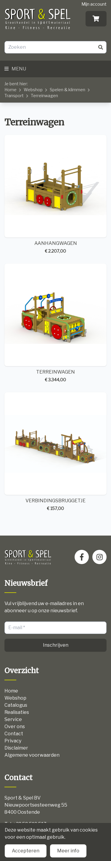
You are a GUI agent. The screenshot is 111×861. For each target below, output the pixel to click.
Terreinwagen (44, 95)
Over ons (14, 726)
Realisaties (16, 712)
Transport (14, 95)
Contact (13, 733)
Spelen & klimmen (67, 89)
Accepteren (25, 851)
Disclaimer (16, 748)
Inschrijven (55, 645)
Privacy (12, 741)
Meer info (68, 851)
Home (10, 89)
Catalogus (15, 705)
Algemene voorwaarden (31, 755)
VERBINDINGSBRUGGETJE (55, 451)
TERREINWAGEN (55, 323)
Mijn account (94, 4)
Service (13, 719)
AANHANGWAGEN (55, 194)
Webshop (33, 89)
